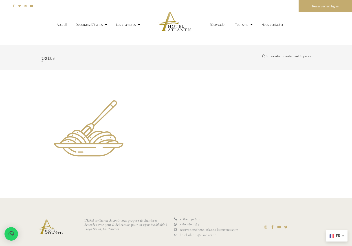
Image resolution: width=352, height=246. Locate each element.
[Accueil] (263, 56)
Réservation (218, 24)
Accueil (62, 24)
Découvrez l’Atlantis (91, 24)
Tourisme (244, 24)
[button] (11, 234)
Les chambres (128, 24)
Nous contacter (272, 24)
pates (307, 56)
